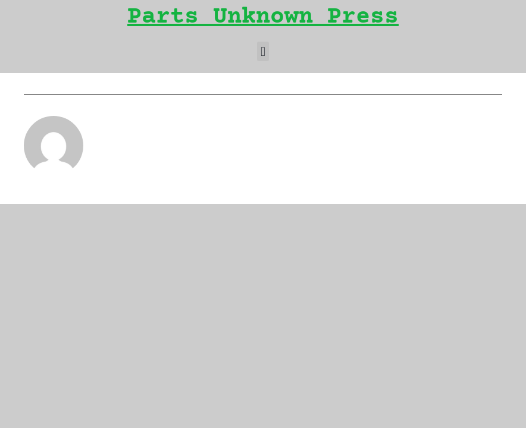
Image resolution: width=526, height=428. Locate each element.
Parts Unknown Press (263, 17)
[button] (262, 51)
